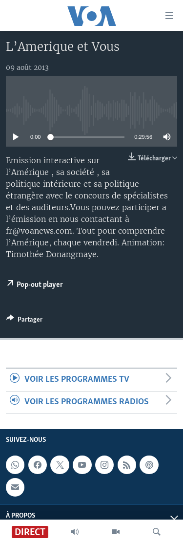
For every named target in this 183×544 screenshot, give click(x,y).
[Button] (24, 321)
